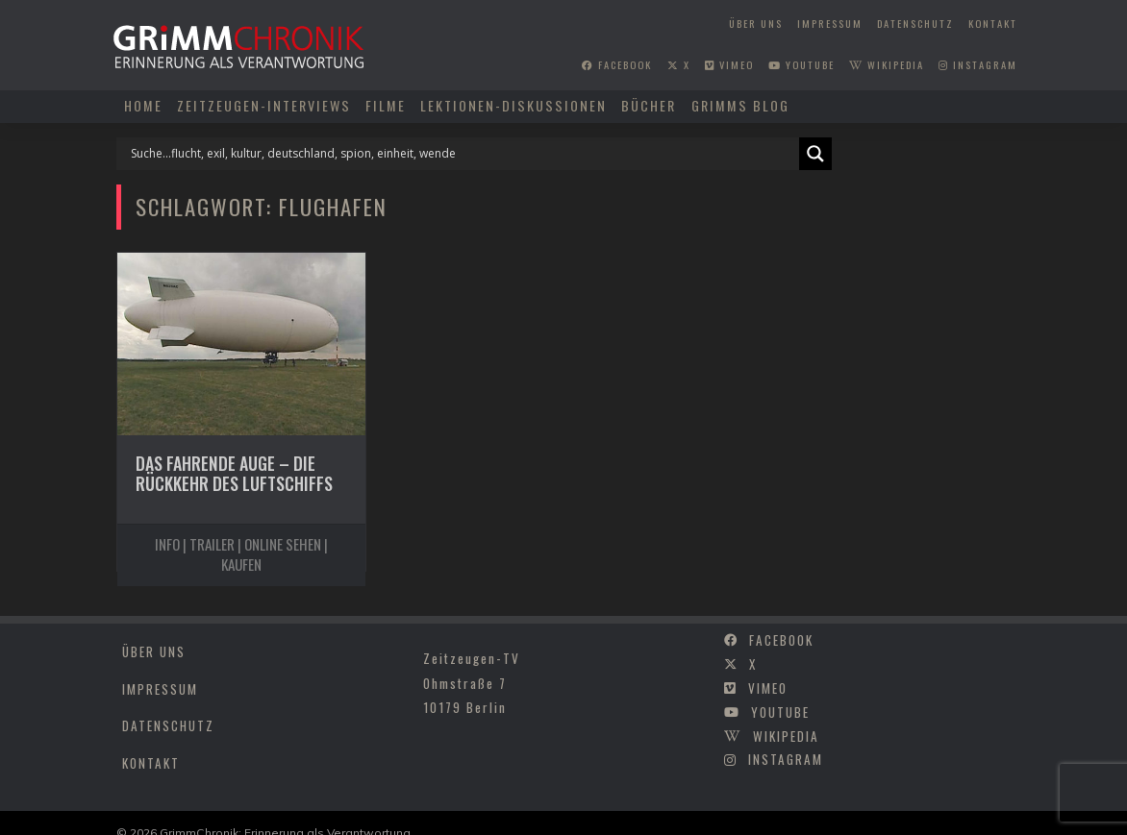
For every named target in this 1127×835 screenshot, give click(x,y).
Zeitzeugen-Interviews (264, 105)
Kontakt (992, 23)
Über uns (756, 23)
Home (143, 105)
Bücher (648, 105)
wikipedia (886, 64)
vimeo (729, 64)
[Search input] (462, 153)
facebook (617, 64)
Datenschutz (915, 23)
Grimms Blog (740, 105)
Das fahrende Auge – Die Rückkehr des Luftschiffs (234, 473)
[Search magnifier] (815, 153)
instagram (978, 64)
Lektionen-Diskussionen (513, 105)
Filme (385, 105)
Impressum (830, 23)
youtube (801, 64)
